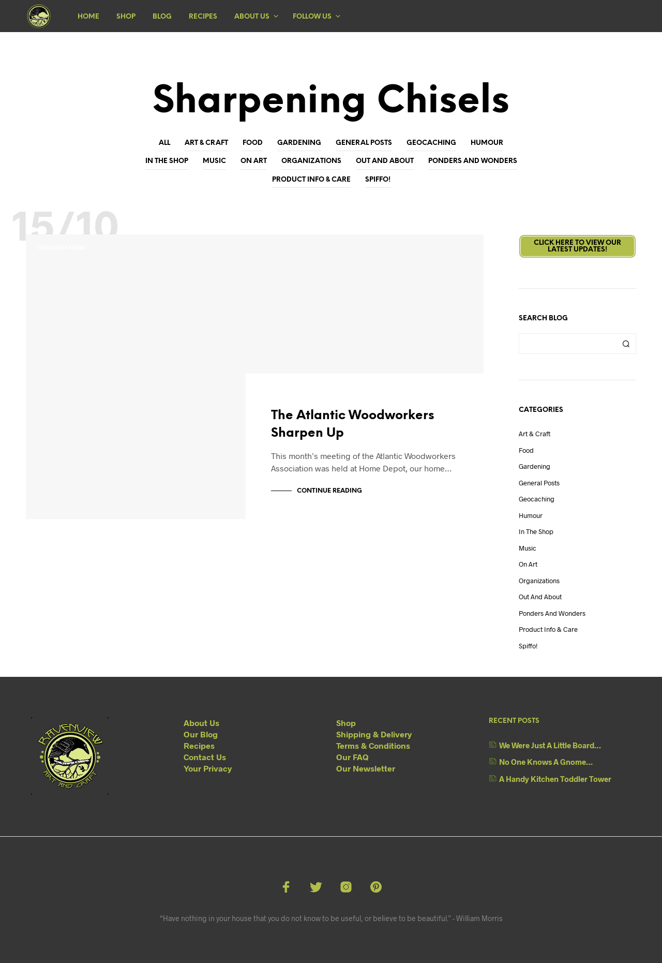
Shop (126, 16)
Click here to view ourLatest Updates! (577, 246)
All (164, 143)
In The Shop (166, 161)
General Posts (364, 143)
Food (253, 143)
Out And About (385, 161)
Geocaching (431, 143)
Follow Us (312, 16)
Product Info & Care (311, 179)
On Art (253, 161)
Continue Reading (329, 490)
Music (214, 161)
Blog (162, 16)
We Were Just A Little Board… (550, 745)
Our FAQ (352, 757)
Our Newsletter (365, 768)
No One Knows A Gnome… (546, 761)
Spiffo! (377, 179)
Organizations (311, 161)
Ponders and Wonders (472, 161)
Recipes (203, 16)
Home (88, 16)
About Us (251, 16)
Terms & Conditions (373, 745)
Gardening (299, 143)
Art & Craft (206, 143)
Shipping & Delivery (374, 734)
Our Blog (201, 734)
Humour (487, 143)
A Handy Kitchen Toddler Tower (555, 778)
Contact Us (205, 757)
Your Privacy (208, 768)
